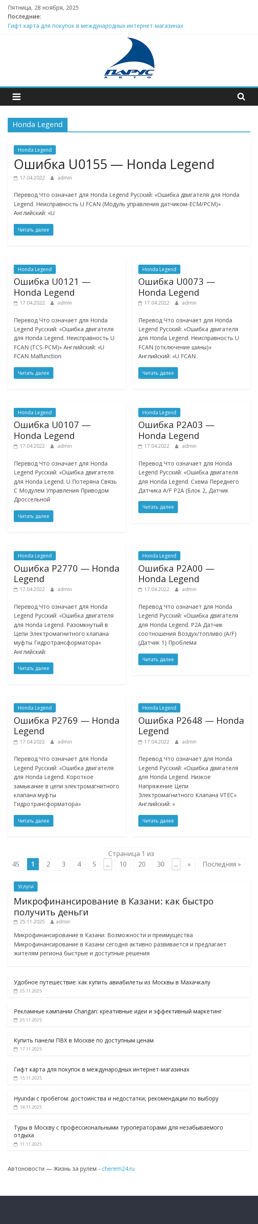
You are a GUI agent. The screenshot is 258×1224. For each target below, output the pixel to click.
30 (161, 864)
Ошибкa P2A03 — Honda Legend (176, 429)
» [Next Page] (189, 864)
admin (64, 177)
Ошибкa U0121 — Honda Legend (52, 286)
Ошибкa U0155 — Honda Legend (114, 164)
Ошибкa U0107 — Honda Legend (52, 429)
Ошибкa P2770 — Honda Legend (67, 573)
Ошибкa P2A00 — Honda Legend (176, 573)
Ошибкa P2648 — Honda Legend (191, 725)
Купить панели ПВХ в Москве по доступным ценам (84, 1040)
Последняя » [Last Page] (222, 864)
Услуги (26, 886)
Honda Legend (35, 149)
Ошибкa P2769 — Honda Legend (67, 725)
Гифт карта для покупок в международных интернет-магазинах (95, 25)
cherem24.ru (118, 1168)
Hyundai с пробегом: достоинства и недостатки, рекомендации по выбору (116, 1098)
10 (123, 864)
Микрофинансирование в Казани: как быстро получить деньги (114, 906)
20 (142, 864)
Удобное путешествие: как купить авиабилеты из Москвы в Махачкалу (112, 982)
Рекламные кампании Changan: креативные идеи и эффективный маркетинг (118, 1011)
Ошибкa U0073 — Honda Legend (176, 286)
